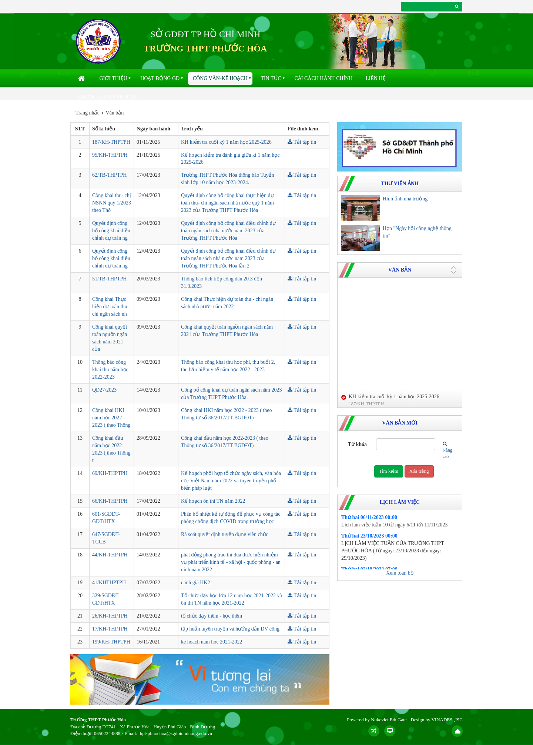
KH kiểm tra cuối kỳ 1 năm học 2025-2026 (226, 142)
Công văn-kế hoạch (220, 78)
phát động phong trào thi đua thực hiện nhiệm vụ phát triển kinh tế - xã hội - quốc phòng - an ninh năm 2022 (231, 562)
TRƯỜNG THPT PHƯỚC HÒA (205, 48)
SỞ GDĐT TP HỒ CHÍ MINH (205, 34)
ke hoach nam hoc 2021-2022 (211, 642)
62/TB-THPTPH (109, 175)
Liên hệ (376, 78)
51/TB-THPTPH (109, 279)
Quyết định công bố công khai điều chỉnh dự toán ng (111, 230)
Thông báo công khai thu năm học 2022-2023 (110, 369)
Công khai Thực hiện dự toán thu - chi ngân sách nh (111, 306)
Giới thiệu (113, 78)
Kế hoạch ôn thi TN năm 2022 (213, 501)
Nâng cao (447, 450)
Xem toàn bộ (399, 573)
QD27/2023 (104, 390)
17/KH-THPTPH (110, 629)
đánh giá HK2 (195, 582)
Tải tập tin (302, 142)
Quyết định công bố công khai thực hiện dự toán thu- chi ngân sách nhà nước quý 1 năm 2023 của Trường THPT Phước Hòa (227, 203)
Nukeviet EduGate (388, 719)
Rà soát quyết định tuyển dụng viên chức (224, 534)
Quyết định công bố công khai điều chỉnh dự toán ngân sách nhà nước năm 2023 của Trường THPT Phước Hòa (228, 230)
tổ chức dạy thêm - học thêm (211, 616)
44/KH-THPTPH (110, 555)
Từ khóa (357, 444)
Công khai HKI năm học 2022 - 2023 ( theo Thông (111, 418)
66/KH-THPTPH (110, 501)
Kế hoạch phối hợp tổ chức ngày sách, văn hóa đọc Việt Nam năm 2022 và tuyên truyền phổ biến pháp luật (231, 480)
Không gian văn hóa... (109, 97)
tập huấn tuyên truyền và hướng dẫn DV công (230, 629)
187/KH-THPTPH (111, 142)
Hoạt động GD (160, 78)
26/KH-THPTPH (110, 616)
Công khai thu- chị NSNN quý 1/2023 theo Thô (111, 203)
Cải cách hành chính (323, 78)
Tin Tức (271, 78)
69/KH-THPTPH (110, 473)
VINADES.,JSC (447, 719)
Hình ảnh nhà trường (405, 199)
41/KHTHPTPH (109, 582)
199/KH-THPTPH (111, 642)
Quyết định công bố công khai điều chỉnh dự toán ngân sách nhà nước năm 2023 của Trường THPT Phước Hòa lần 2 (228, 258)
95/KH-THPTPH (110, 155)
